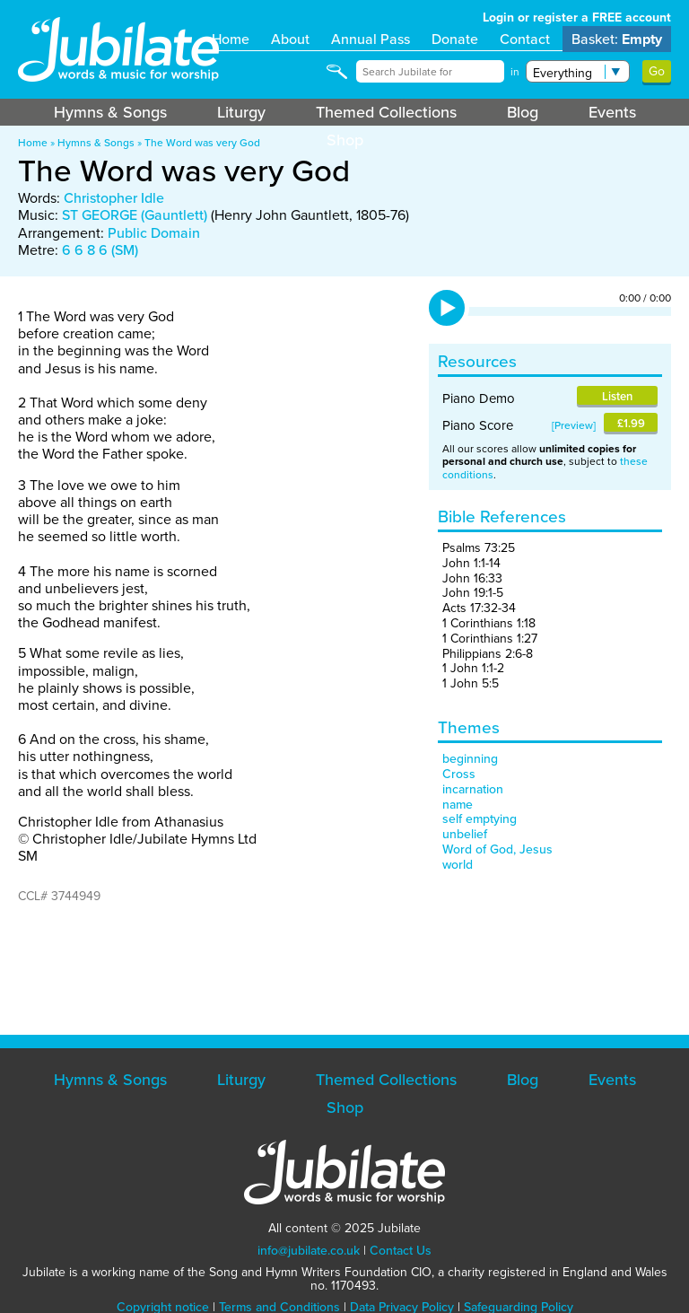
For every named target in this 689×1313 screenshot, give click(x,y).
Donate (455, 39)
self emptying (479, 819)
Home (230, 39)
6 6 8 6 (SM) (100, 250)
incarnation (472, 789)
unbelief (464, 834)
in (514, 72)
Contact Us (401, 1250)
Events (612, 112)
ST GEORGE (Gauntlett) (134, 215)
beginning (470, 758)
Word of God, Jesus (497, 849)
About (290, 39)
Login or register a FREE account (577, 17)
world (457, 864)
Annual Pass (370, 39)
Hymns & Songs (110, 112)
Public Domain (154, 233)
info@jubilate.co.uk (308, 1250)
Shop (345, 140)
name (457, 804)
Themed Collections (386, 112)
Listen (617, 396)
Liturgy (241, 112)
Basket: (616, 39)
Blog (522, 112)
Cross (458, 774)
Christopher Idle (114, 198)
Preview (573, 425)
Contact (525, 39)
